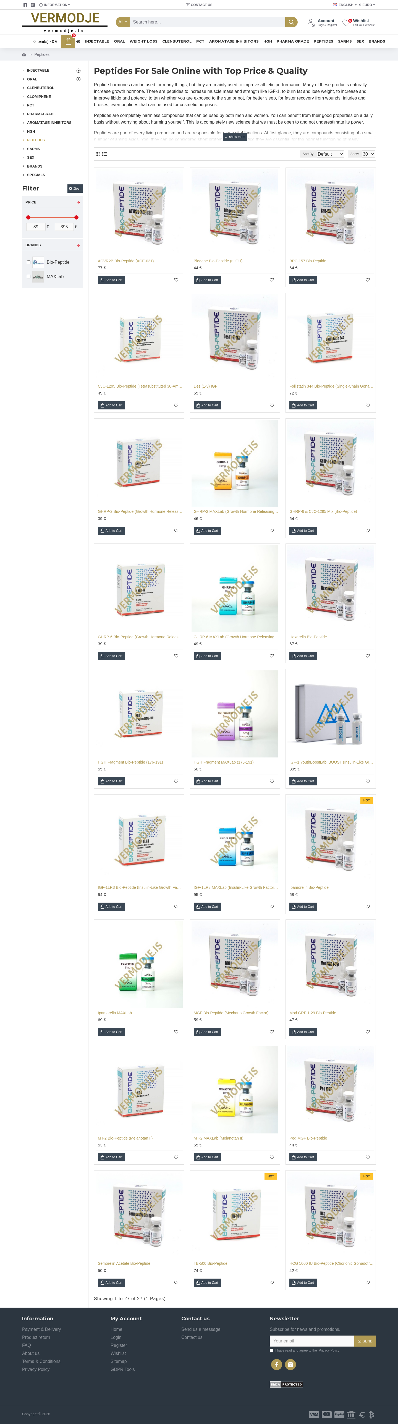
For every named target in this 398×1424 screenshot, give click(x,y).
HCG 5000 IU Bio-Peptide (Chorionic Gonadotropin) (331, 1263)
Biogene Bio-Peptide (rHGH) (218, 261)
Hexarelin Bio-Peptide (308, 637)
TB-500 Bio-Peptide (210, 1263)
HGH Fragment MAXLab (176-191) (224, 762)
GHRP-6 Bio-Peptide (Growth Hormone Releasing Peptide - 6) (140, 637)
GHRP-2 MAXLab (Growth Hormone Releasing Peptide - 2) (236, 511)
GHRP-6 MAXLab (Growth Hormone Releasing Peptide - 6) (236, 637)
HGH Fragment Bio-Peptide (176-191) (130, 762)
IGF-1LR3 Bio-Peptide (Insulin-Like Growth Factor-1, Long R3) (140, 887)
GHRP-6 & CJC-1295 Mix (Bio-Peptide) (323, 511)
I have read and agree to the (305, 1350)
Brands (33, 245)
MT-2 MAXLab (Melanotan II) (218, 1138)
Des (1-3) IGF (206, 386)
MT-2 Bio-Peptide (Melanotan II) (125, 1138)
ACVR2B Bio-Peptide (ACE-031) (126, 261)
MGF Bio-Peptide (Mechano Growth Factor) (231, 1013)
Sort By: (304, 154)
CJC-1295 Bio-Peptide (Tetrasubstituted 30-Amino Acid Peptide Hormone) (140, 386)
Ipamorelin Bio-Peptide (309, 887)
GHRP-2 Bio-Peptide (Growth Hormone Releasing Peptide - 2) (140, 511)
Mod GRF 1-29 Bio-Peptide (312, 1013)
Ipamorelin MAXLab (115, 1013)
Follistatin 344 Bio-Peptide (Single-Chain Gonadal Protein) (331, 386)
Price (30, 202)
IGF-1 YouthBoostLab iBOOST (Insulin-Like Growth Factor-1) (331, 762)
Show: (356, 154)
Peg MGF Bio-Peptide (308, 1138)
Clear (77, 188)
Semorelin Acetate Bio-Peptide (124, 1263)
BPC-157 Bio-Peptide (307, 261)
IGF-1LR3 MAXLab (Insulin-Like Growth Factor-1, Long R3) (236, 887)
